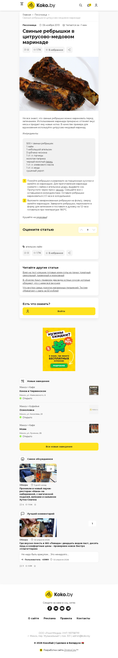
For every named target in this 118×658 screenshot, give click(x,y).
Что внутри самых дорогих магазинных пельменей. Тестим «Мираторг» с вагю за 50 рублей (55, 289)
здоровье (41, 217)
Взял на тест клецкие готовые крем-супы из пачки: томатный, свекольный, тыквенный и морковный (57, 274)
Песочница (29, 25)
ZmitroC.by (70, 650)
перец (49, 161)
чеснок (60, 189)
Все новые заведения (59, 446)
